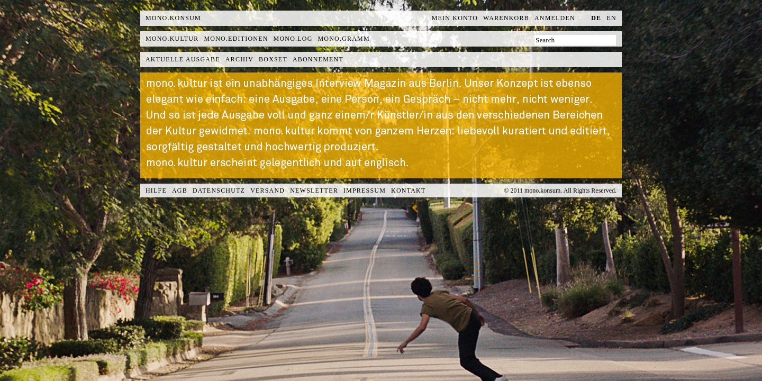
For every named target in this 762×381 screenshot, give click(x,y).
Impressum (364, 190)
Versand (267, 190)
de (596, 18)
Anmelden (554, 18)
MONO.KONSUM (173, 18)
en (611, 18)
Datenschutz (219, 190)
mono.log (293, 38)
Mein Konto (455, 18)
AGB (179, 190)
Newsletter (314, 190)
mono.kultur (172, 38)
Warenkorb (506, 18)
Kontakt (408, 190)
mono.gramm (344, 38)
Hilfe (156, 190)
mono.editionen (236, 38)
